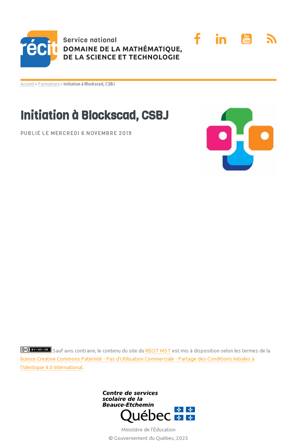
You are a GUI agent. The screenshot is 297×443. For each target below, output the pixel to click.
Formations (49, 84)
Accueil (27, 84)
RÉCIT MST (158, 351)
